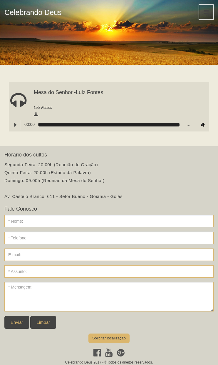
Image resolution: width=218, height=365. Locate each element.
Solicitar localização (109, 338)
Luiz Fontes (43, 108)
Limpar (43, 322)
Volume (201, 124)
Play (15, 125)
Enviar (17, 322)
